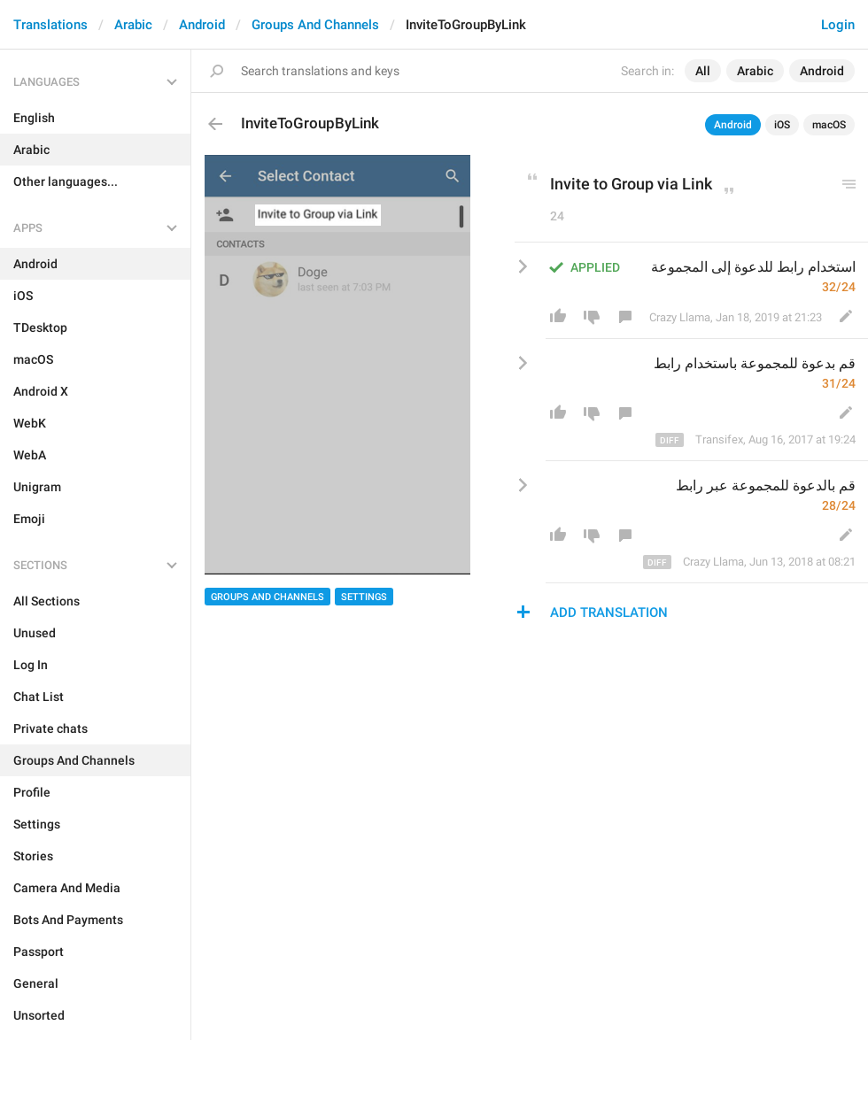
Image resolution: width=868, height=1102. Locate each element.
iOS (782, 125)
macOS (829, 125)
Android (202, 25)
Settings (364, 597)
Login (838, 25)
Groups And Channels (315, 25)
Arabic (133, 25)
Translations (50, 25)
